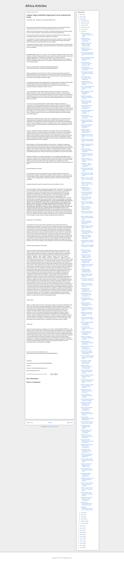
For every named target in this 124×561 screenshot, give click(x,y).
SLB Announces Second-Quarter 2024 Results (87, 422)
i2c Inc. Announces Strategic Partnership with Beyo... (86, 396)
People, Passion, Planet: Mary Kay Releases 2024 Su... (87, 275)
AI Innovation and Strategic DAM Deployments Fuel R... (87, 290)
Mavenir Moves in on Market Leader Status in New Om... (87, 414)
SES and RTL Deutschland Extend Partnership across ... (86, 504)
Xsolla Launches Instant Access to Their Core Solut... (87, 489)
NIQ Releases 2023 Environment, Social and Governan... (86, 295)
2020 (81, 532)
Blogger (69, 557)
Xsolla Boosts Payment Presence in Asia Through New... (86, 499)
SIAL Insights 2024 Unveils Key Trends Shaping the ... (86, 78)
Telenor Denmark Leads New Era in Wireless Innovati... (87, 372)
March (82, 519)
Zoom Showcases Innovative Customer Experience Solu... (86, 64)
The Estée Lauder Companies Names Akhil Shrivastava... (86, 271)
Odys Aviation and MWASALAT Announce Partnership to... (87, 441)
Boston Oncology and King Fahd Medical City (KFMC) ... (87, 59)
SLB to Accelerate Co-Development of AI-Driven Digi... (86, 333)
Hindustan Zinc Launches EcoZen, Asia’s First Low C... (87, 266)
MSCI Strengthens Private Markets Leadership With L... (87, 381)
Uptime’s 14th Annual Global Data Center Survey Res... (86, 102)
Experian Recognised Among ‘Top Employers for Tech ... (87, 97)
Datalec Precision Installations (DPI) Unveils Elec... (86, 40)
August (83, 29)
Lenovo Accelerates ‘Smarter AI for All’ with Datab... (87, 35)
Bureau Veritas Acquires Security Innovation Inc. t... (87, 213)
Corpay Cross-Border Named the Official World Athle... (86, 237)
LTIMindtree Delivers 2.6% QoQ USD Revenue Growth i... (87, 480)
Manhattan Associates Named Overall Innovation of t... (86, 404)
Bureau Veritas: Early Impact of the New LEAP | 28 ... (86, 198)
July (82, 31)
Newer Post (30, 422)
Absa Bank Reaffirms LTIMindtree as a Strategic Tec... (86, 475)
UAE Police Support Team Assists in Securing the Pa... (87, 141)
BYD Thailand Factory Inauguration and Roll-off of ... (87, 470)
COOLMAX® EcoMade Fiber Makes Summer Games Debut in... (87, 352)
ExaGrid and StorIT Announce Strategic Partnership (86, 251)
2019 (81, 534)
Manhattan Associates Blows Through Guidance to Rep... (86, 44)
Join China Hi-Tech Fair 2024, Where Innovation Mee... (87, 319)
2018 (81, 536)
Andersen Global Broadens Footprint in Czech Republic (87, 367)
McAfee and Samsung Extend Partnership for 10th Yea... (87, 285)
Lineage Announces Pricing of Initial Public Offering (87, 83)
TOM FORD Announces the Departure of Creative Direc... (86, 409)
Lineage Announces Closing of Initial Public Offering (87, 160)
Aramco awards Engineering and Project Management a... (87, 418)
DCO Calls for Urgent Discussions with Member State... (86, 362)
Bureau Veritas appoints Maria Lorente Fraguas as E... (87, 203)
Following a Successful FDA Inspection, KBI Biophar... (86, 314)
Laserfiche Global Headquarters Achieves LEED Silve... (87, 343)
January (83, 523)
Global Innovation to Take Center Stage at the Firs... (87, 227)
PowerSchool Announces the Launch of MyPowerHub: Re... (87, 348)
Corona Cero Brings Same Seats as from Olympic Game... (87, 357)
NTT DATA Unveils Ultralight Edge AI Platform (85, 427)
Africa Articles (36, 6)
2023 (81, 526)
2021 (81, 530)
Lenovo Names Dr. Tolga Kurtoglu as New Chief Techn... (87, 174)
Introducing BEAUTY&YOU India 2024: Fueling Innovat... (87, 508)
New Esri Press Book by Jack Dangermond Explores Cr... (87, 456)
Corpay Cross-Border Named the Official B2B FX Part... (87, 338)
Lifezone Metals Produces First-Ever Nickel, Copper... (87, 376)
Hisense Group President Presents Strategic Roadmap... (87, 484)
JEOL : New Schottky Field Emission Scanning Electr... (87, 88)
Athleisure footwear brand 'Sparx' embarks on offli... (87, 145)
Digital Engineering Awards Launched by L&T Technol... (86, 304)
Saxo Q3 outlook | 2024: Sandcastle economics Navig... (87, 460)
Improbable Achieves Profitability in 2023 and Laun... (87, 299)
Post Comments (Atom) (53, 426)
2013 (81, 547)
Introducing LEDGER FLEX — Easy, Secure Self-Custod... (87, 184)
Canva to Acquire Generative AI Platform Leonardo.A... (87, 117)
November (83, 23)
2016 (81, 541)
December (83, 20)
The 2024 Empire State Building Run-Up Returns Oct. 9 (86, 107)
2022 (81, 528)
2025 (81, 16)
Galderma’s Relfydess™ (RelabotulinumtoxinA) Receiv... (87, 121)
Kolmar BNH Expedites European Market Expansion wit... (86, 261)
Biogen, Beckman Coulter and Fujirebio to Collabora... (87, 93)
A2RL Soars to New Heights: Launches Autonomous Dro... (86, 256)
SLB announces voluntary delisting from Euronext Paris (87, 242)
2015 (81, 543)
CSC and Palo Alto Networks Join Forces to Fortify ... (87, 328)
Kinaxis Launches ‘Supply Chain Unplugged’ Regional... (87, 386)
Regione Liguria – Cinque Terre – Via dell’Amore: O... (87, 179)
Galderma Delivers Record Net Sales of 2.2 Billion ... (87, 246)
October (83, 25)
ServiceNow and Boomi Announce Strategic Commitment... (86, 194)
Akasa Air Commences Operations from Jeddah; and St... (86, 465)
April (82, 516)
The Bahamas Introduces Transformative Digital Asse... (87, 73)
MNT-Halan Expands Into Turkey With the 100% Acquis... (87, 170)
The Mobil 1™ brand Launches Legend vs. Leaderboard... (86, 165)
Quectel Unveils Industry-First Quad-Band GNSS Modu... (87, 218)
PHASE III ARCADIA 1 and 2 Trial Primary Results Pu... (86, 222)
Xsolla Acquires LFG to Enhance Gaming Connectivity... (86, 431)
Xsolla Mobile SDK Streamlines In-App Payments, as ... (86, 451)
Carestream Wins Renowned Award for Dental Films (86, 49)
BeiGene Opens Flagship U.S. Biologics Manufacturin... (87, 323)
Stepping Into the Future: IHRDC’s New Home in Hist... (87, 136)
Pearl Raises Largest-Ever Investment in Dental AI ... (87, 280)
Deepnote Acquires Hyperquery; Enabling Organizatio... (87, 150)
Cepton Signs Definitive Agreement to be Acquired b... (86, 126)
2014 (81, 545)
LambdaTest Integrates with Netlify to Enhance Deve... (87, 309)
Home (50, 422)
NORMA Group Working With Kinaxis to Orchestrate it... (87, 446)
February (83, 521)
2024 (81, 19)
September (84, 27)
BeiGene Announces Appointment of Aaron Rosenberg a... (87, 436)
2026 (81, 14)
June (82, 512)
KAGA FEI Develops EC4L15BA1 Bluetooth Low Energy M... (87, 232)
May (82, 514)
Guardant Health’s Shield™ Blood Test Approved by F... (86, 131)
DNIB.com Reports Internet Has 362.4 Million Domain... (86, 208)
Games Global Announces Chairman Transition (87, 399)
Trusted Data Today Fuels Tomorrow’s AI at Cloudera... (87, 112)
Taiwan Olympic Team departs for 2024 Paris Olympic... (87, 494)
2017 (81, 539)
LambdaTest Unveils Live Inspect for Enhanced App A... (87, 155)
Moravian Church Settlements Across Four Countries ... (86, 189)
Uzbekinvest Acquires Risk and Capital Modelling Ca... (87, 54)
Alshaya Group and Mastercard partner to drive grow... (87, 391)
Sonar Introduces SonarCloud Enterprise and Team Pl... (87, 68)
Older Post (70, 422)
